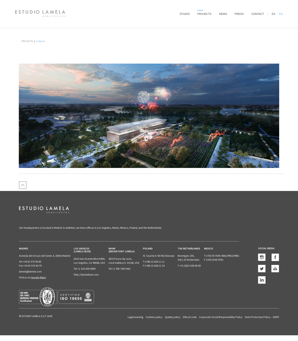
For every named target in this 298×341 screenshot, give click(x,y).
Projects (204, 13)
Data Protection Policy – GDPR (262, 317)
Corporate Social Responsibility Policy (221, 317)
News (223, 13)
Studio (185, 13)
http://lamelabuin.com (86, 274)
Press (239, 13)
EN (281, 13)
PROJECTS (27, 41)
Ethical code (190, 317)
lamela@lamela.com (30, 271)
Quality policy (172, 317)
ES (273, 13)
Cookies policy (154, 317)
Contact (257, 13)
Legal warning (135, 317)
